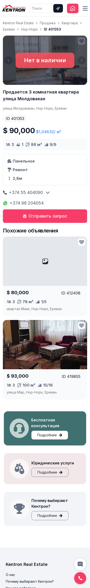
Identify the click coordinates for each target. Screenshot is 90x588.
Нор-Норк (29, 29)
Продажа (47, 23)
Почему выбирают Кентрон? (30, 581)
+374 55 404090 (23, 192)
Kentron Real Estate (18, 23)
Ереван (9, 29)
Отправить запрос (45, 216)
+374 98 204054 (23, 203)
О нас (10, 575)
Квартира (70, 23)
